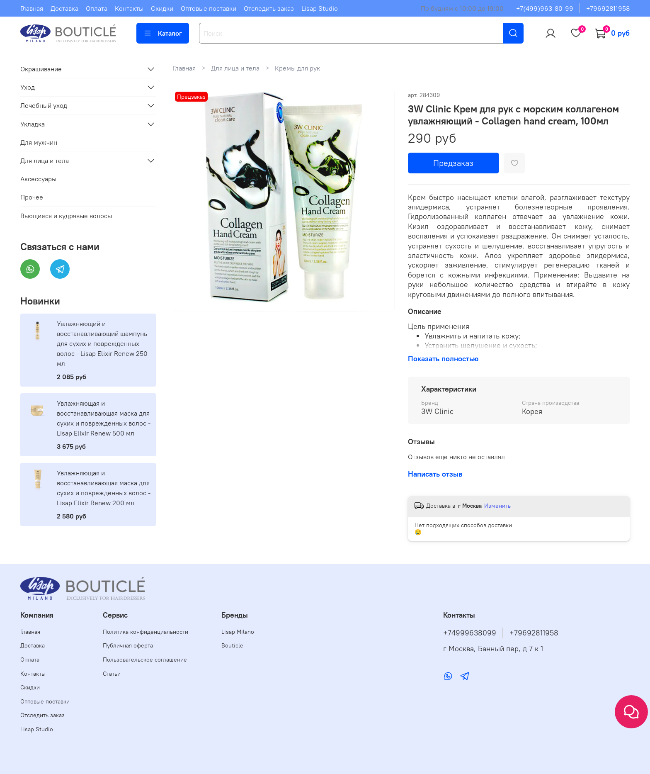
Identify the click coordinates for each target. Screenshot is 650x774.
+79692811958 (608, 8)
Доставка (64, 8)
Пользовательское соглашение (145, 659)
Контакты (129, 8)
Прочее (31, 197)
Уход (27, 87)
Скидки (162, 8)
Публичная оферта (128, 645)
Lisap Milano (237, 631)
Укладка (32, 124)
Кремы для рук (297, 68)
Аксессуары (38, 179)
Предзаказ (453, 163)
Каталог (162, 33)
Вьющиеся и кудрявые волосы (66, 216)
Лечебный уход (43, 105)
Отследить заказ (269, 8)
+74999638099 (469, 633)
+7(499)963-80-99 (544, 8)
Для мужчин (38, 142)
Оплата (96, 8)
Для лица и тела (235, 68)
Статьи (112, 673)
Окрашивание (41, 69)
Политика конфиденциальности (145, 631)
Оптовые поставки (208, 8)
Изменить (497, 505)
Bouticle (232, 645)
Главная (31, 8)
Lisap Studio (319, 8)
